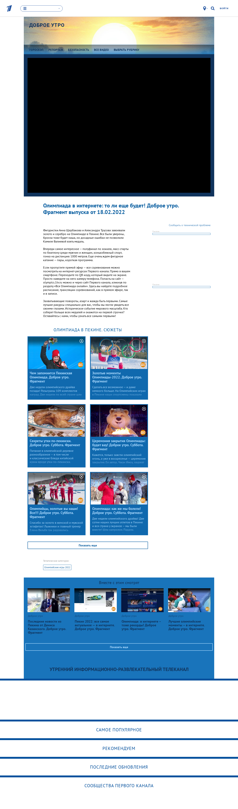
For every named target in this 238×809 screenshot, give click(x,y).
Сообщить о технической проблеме (189, 225)
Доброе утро (47, 25)
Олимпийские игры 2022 (57, 567)
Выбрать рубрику (126, 50)
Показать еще (88, 545)
